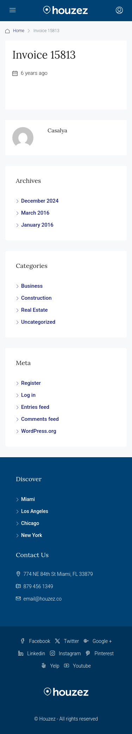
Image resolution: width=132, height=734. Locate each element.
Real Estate (34, 310)
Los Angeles (34, 511)
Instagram (65, 653)
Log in (28, 395)
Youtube (77, 666)
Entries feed (35, 407)
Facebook (35, 641)
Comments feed (40, 419)
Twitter (67, 641)
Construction (36, 298)
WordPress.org (38, 431)
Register (31, 383)
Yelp (50, 666)
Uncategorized (38, 322)
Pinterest (100, 653)
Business (32, 286)
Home (18, 30)
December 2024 (39, 201)
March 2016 (35, 213)
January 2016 (37, 225)
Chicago (30, 523)
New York (31, 535)
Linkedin (31, 653)
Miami (28, 499)
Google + (98, 641)
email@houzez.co (42, 599)
